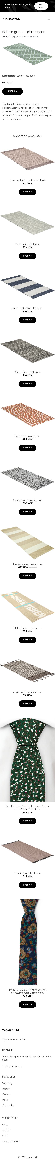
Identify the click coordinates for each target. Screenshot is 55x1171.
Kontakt (6, 1130)
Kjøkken (6, 1094)
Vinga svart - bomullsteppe (27, 691)
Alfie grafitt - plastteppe (27, 372)
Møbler (5, 1099)
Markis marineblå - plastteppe (27, 308)
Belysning (7, 1083)
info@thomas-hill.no (12, 1066)
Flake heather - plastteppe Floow (27, 180)
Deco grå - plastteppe (28, 244)
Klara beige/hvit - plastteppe (27, 564)
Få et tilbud (41, 5)
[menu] (49, 19)
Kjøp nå (12, 91)
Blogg (5, 1124)
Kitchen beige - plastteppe (27, 628)
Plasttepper (30, 75)
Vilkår (5, 1135)
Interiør (19, 75)
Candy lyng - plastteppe (27, 873)
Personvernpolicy (11, 1141)
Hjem (4, 36)
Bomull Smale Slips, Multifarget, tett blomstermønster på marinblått (27, 991)
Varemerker (8, 1105)
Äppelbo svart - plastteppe (27, 500)
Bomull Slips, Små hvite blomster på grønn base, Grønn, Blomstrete (27, 808)
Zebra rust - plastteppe (27, 436)
